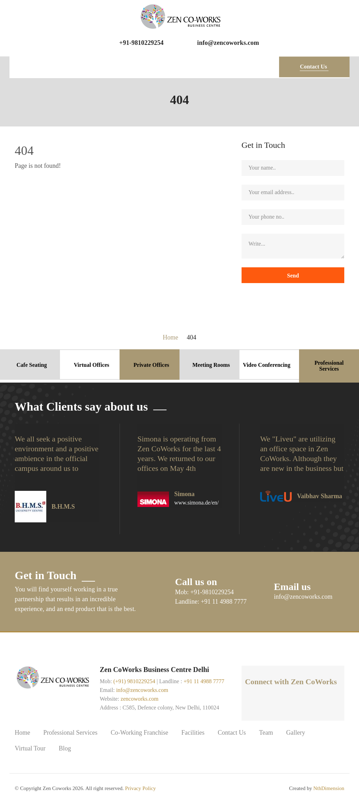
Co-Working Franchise (139, 732)
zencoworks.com (139, 699)
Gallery (295, 732)
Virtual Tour (30, 748)
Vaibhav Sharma (319, 496)
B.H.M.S (63, 506)
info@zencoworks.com (228, 42)
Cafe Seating (31, 365)
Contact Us (232, 732)
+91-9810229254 (141, 42)
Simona (184, 493)
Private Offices (151, 365)
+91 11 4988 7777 (203, 681)
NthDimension (328, 788)
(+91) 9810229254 (134, 681)
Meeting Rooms (211, 365)
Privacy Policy (140, 788)
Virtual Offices (91, 365)
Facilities (192, 732)
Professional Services (329, 366)
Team (266, 732)
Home (22, 732)
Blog (65, 748)
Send (293, 276)
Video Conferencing (267, 365)
